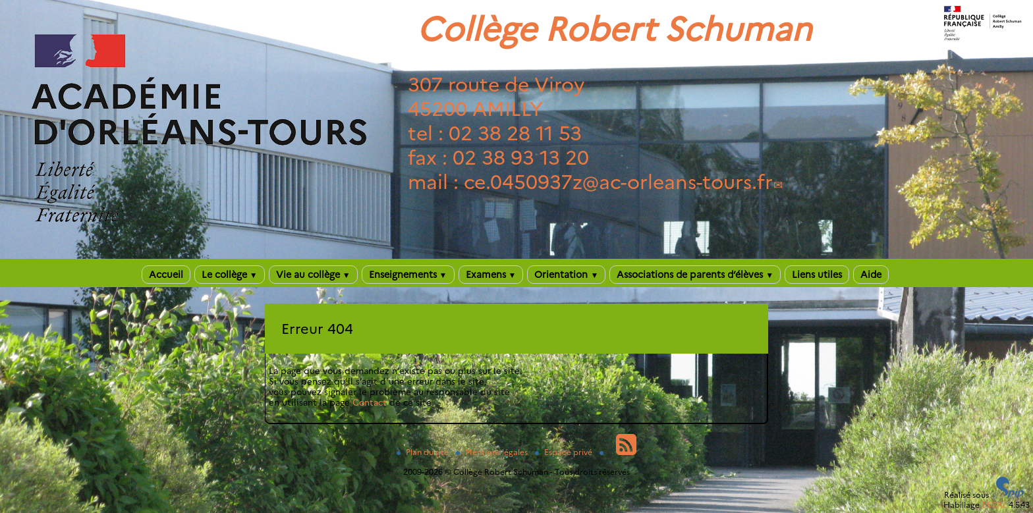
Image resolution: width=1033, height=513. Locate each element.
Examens (491, 275)
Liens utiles (817, 275)
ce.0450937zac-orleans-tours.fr (618, 182)
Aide (870, 275)
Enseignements (408, 275)
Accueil (166, 275)
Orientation (566, 275)
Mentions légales (493, 452)
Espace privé (564, 452)
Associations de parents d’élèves (695, 275)
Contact (369, 402)
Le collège (230, 275)
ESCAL (994, 505)
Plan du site (424, 452)
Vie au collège (313, 275)
